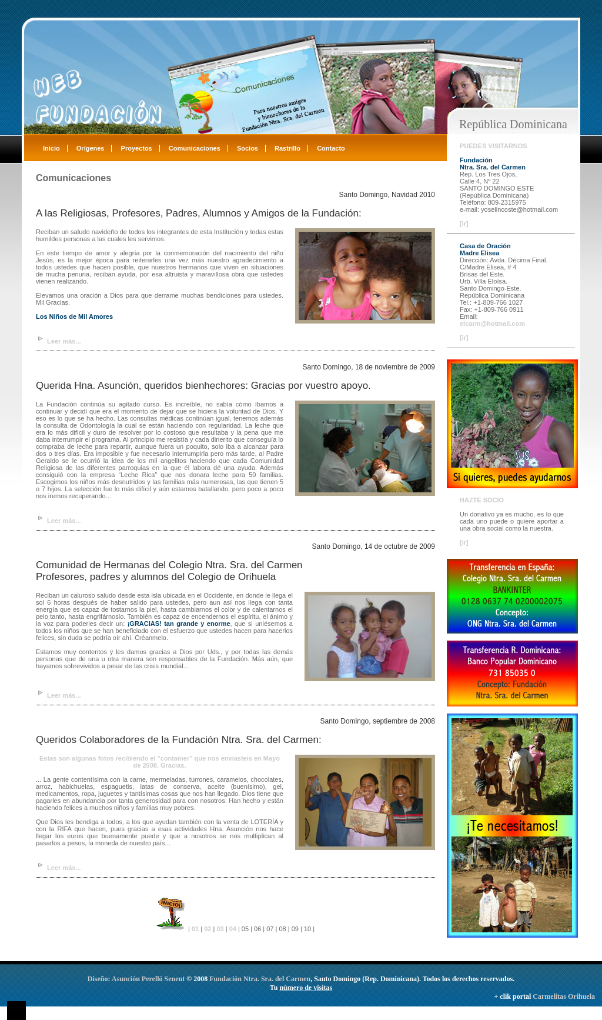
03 (219, 928)
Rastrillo (287, 148)
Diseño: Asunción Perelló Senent (137, 979)
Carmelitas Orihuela (564, 996)
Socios (247, 148)
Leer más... (64, 341)
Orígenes (90, 148)
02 (207, 928)
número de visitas (305, 988)
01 (196, 928)
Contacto (331, 148)
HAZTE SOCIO (482, 500)
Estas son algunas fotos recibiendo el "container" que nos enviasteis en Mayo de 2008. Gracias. (159, 762)
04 (232, 928)
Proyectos (136, 148)
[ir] (464, 223)
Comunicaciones (194, 148)
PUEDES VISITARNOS (493, 145)
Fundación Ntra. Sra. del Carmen (259, 979)
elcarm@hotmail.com (492, 323)
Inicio (51, 148)
